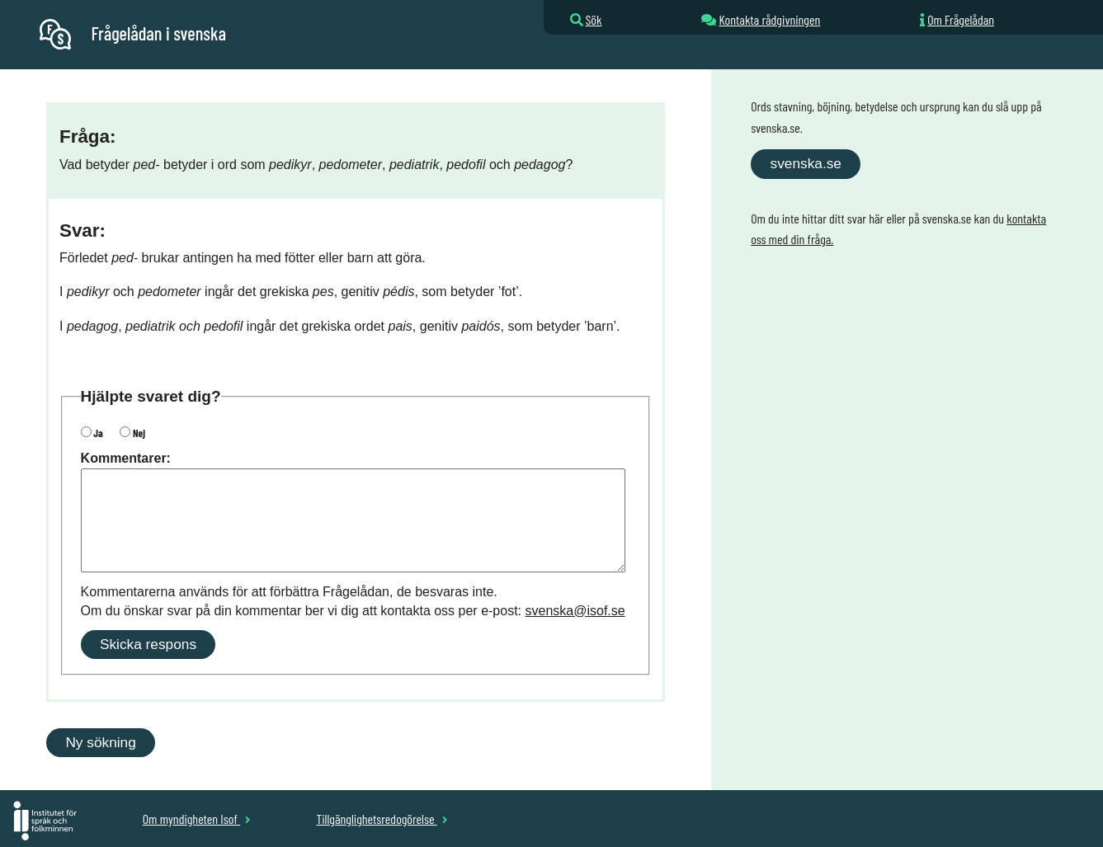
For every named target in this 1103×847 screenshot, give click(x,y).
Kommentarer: (126, 458)
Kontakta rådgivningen (769, 19)
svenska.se (806, 163)
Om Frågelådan (960, 19)
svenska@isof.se (575, 611)
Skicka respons (148, 644)
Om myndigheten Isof (197, 818)
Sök (594, 19)
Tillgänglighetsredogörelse (381, 818)
